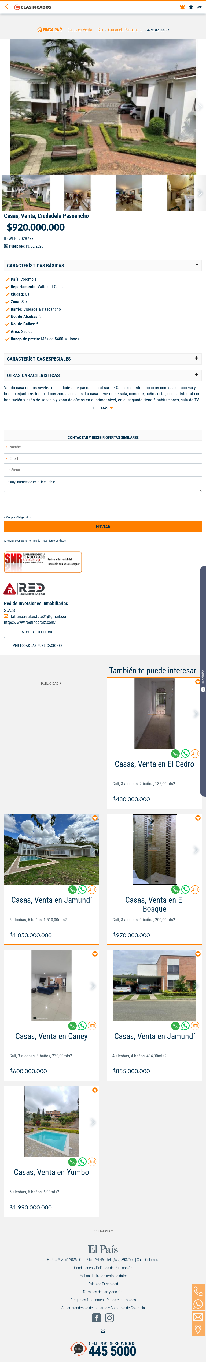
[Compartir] (199, 7)
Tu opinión (203, 680)
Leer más (100, 408)
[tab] (103, 265)
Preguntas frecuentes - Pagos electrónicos (103, 1299)
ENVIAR (103, 526)
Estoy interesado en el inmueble (103, 484)
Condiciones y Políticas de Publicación (103, 1267)
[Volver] (8, 7)
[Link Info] (154, 779)
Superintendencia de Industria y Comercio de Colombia (103, 1308)
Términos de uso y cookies (103, 1291)
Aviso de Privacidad (103, 1283)
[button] (102, 265)
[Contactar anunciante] (195, 755)
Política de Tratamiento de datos (47, 540)
